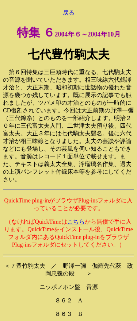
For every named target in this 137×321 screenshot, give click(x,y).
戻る (69, 12)
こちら (76, 221)
